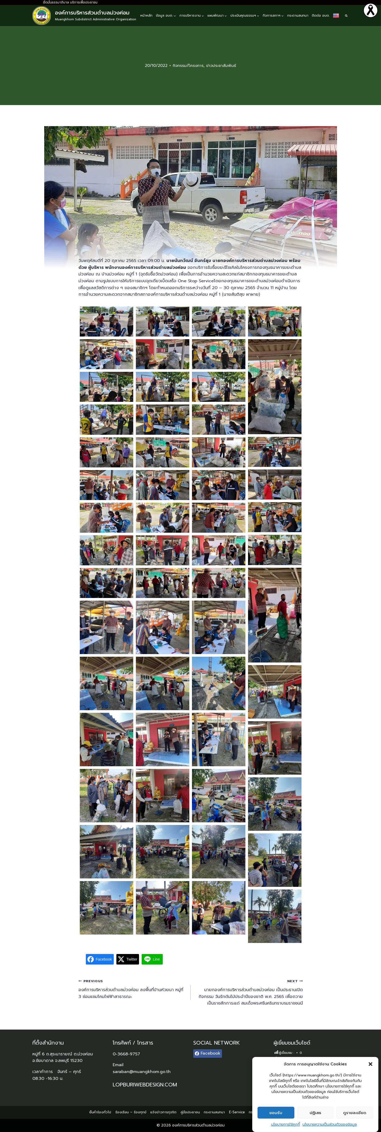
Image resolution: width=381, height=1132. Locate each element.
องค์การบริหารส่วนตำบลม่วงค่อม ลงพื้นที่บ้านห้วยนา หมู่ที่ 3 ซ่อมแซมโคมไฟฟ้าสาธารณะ (132, 989)
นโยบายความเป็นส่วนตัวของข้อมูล (330, 1124)
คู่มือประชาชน (190, 1112)
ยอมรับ (275, 1113)
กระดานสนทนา (297, 15)
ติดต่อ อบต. (320, 15)
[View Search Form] (346, 15)
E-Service (237, 1112)
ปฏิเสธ (315, 1113)
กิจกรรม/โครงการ (188, 65)
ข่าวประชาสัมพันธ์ (221, 65)
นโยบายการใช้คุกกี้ (285, 1124)
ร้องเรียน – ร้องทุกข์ (130, 1112)
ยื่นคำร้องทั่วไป (100, 1112)
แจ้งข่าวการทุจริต (163, 1112)
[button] (370, 1064)
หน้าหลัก (146, 15)
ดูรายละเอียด (354, 1113)
